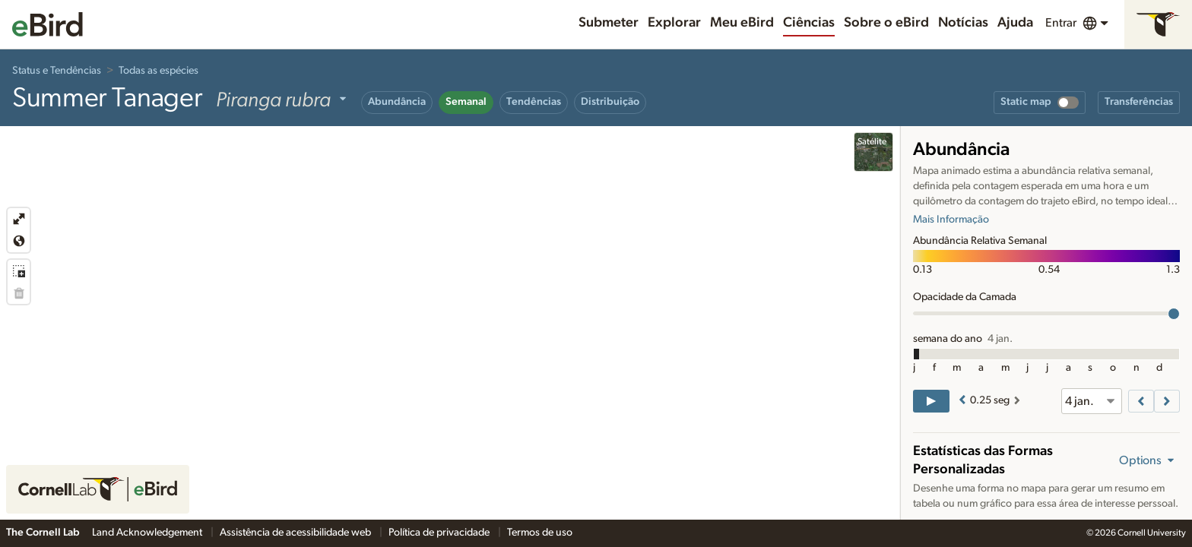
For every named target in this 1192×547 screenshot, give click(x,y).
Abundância (397, 101)
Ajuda (1015, 23)
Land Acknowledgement (148, 532)
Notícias (963, 23)
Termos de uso (539, 532)
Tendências (533, 101)
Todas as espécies (158, 70)
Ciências (809, 23)
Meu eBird (742, 23)
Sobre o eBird (886, 23)
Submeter (609, 23)
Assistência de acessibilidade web (296, 532)
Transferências (1139, 101)
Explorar (674, 23)
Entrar (1060, 23)
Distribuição (610, 101)
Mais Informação (951, 219)
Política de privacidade (440, 532)
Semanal (466, 101)
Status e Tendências (56, 70)
